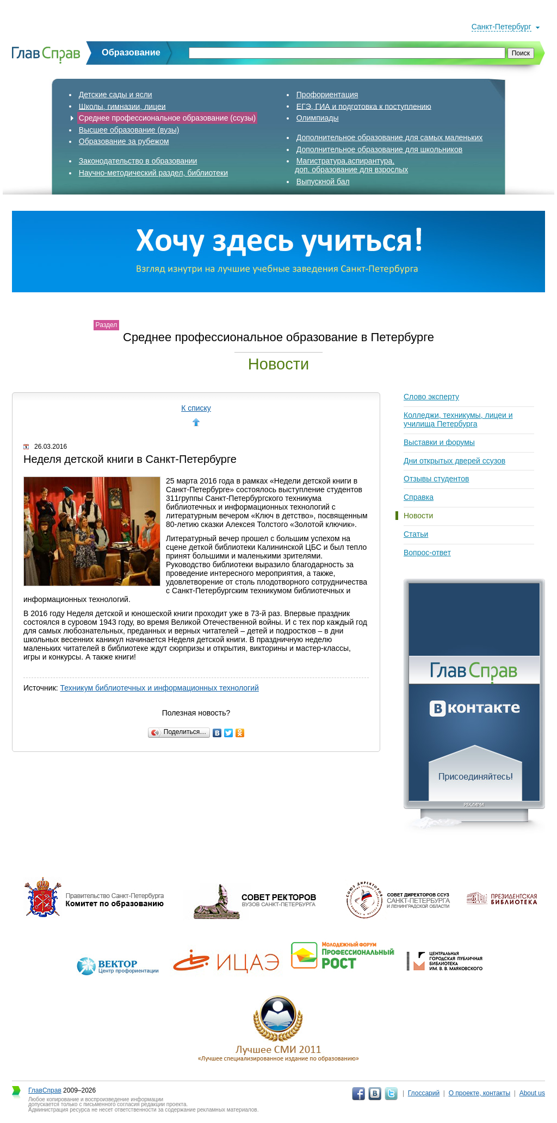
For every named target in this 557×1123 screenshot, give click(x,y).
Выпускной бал (323, 181)
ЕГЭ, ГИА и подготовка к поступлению (363, 106)
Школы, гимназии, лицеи (122, 106)
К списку (196, 408)
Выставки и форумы (439, 442)
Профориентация (327, 94)
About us (532, 1093)
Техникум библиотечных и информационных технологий (159, 687)
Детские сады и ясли (115, 94)
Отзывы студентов (436, 478)
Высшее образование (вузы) (129, 130)
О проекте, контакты (480, 1093)
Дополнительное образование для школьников (379, 149)
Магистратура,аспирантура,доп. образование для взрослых (351, 165)
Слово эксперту (431, 396)
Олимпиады (317, 118)
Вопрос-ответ (427, 552)
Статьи (416, 534)
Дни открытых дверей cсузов (454, 460)
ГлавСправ (44, 1090)
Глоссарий (424, 1093)
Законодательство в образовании (138, 160)
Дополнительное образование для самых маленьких (389, 137)
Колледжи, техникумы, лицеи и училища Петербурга (458, 419)
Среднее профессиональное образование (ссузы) (167, 118)
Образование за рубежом (124, 141)
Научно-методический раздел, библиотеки (153, 172)
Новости (418, 515)
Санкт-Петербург (501, 26)
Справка (419, 497)
